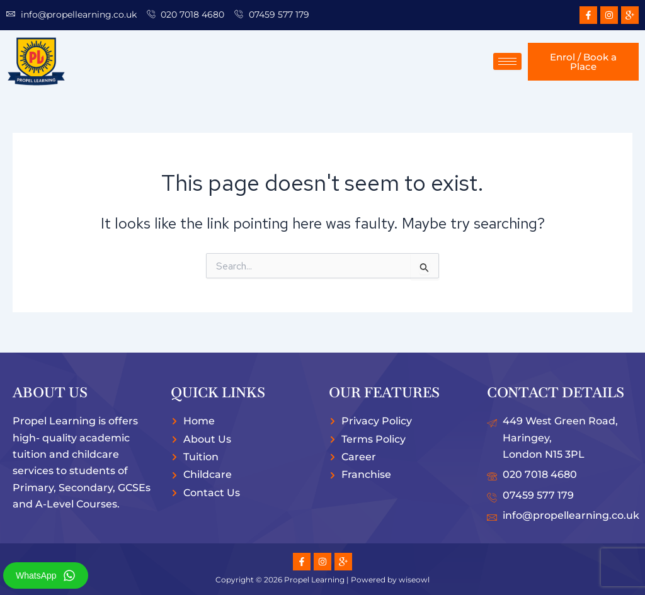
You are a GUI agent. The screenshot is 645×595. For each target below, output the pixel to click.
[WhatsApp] (69, 575)
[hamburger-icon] (507, 61)
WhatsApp (36, 575)
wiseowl (414, 579)
